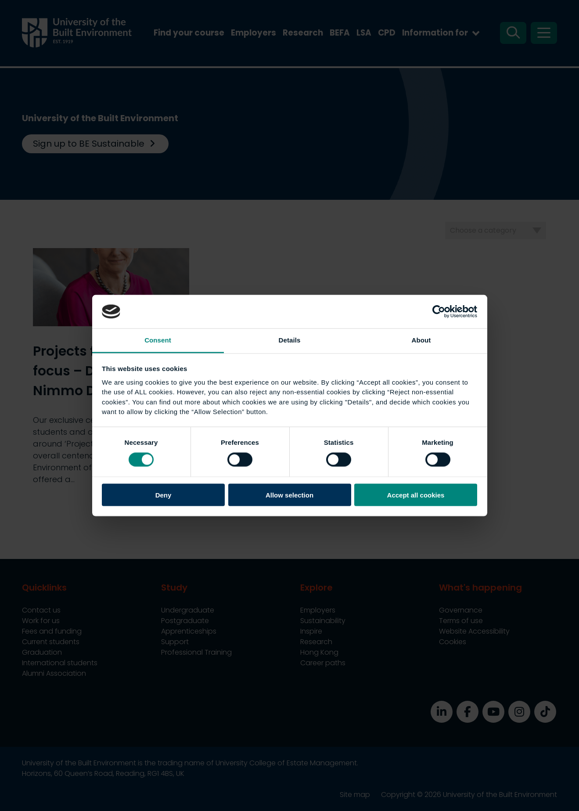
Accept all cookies (416, 494)
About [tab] (421, 340)
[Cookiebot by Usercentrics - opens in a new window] (438, 311)
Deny (163, 494)
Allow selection (289, 494)
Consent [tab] (157, 340)
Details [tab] (290, 340)
